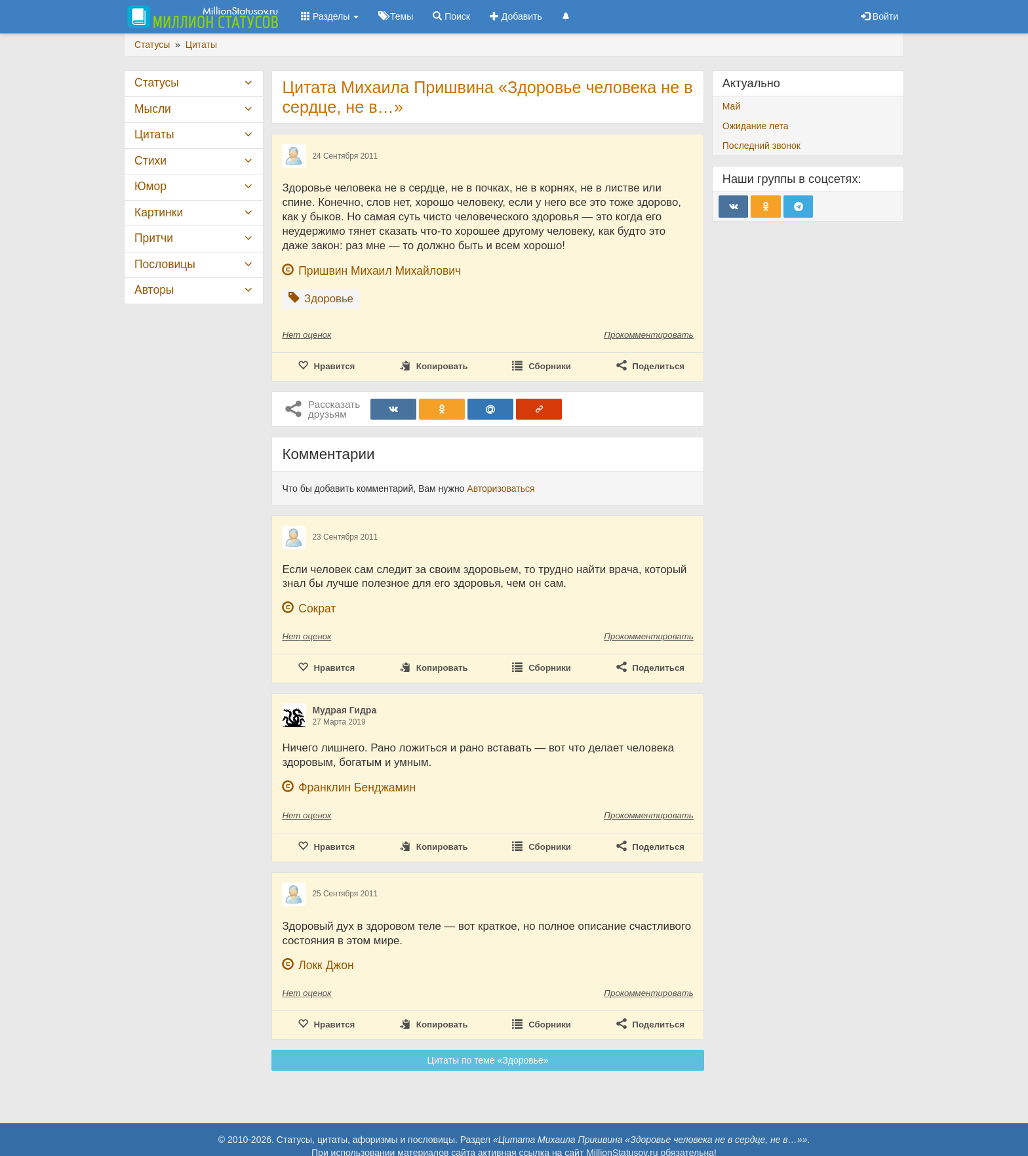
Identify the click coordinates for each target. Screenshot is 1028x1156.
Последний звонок (761, 145)
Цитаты (154, 134)
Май (731, 106)
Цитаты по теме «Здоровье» (488, 1060)
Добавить (516, 16)
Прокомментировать (648, 335)
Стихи (150, 160)
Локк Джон (325, 965)
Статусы (156, 82)
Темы (395, 16)
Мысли (152, 108)
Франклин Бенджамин (357, 787)
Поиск (451, 16)
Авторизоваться (500, 488)
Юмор (150, 186)
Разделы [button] (330, 16)
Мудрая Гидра (344, 710)
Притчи (153, 238)
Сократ (317, 608)
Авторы (154, 289)
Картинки (158, 212)
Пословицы (164, 264)
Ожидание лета (755, 126)
